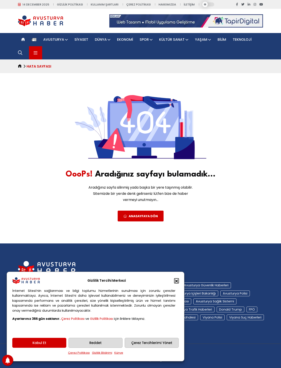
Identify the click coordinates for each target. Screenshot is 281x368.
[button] (176, 280)
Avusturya (53, 39)
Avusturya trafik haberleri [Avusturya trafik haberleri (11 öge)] (192, 309)
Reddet (95, 342)
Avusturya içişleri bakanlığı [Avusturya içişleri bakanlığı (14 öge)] (195, 293)
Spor (144, 39)
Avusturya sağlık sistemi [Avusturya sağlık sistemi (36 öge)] (215, 301)
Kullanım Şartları (105, 4)
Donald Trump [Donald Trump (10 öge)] (230, 309)
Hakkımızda (167, 4)
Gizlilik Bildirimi (102, 353)
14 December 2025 (35, 4)
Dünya (101, 39)
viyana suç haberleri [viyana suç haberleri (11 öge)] (245, 317)
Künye (118, 353)
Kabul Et (39, 342)
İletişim (189, 4)
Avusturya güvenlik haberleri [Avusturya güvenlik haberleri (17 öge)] (206, 285)
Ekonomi (125, 39)
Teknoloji (242, 39)
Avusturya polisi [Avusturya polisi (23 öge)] (235, 293)
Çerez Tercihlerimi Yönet (151, 342)
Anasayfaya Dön (140, 216)
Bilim (222, 39)
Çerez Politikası (73, 318)
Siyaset (81, 39)
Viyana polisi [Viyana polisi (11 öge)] (212, 317)
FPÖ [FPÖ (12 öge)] (252, 309)
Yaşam (201, 39)
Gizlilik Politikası (101, 318)
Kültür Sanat (172, 39)
